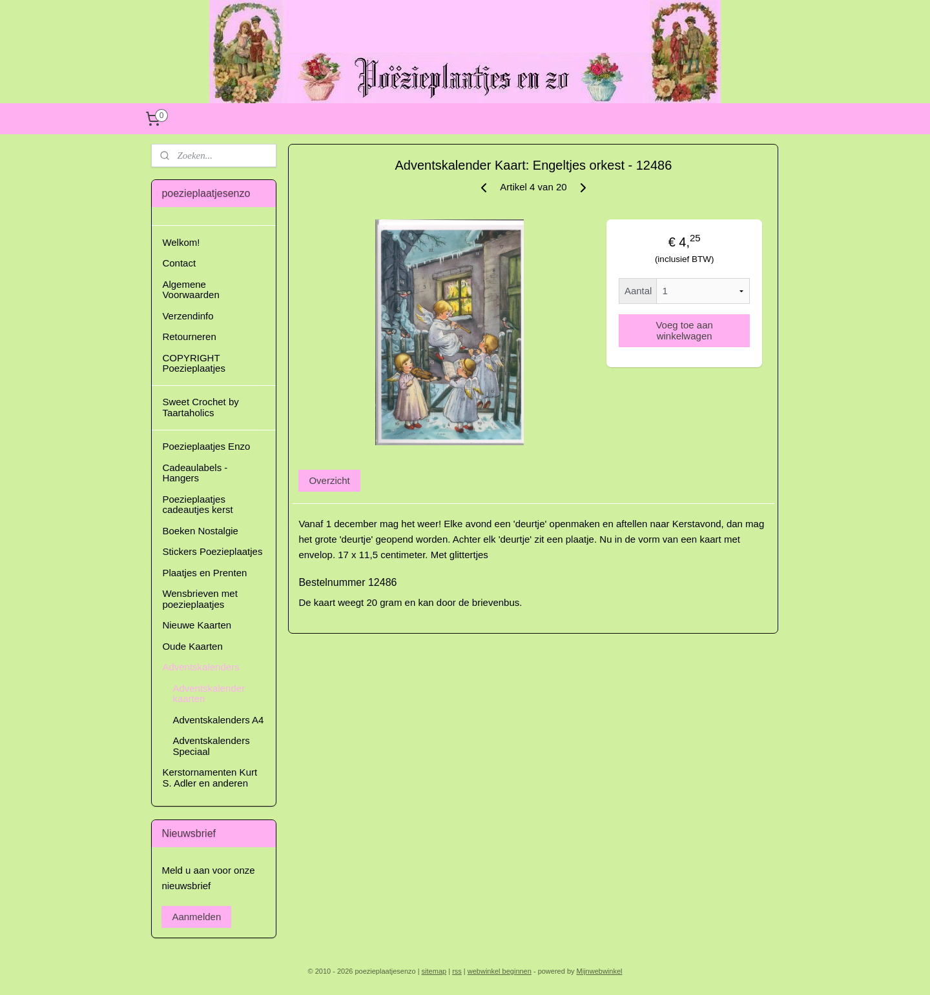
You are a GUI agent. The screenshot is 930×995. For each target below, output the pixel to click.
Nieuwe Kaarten (196, 624)
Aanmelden (196, 916)
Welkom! (181, 242)
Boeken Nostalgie (200, 530)
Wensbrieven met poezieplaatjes (199, 599)
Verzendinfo (187, 315)
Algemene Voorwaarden (190, 290)
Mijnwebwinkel (600, 971)
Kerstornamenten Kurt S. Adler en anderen (209, 778)
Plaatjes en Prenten (204, 572)
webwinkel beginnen (500, 971)
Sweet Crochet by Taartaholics (200, 407)
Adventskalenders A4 (218, 719)
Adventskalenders (200, 666)
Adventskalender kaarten (208, 694)
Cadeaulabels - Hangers (194, 473)
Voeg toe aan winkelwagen (684, 330)
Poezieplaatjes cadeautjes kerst (197, 505)
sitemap (434, 971)
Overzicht (329, 480)
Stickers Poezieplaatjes (212, 551)
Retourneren (189, 336)
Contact (179, 262)
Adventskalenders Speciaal (210, 746)
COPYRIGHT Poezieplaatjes (193, 363)
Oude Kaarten (192, 646)
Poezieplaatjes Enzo (206, 446)
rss (457, 971)
